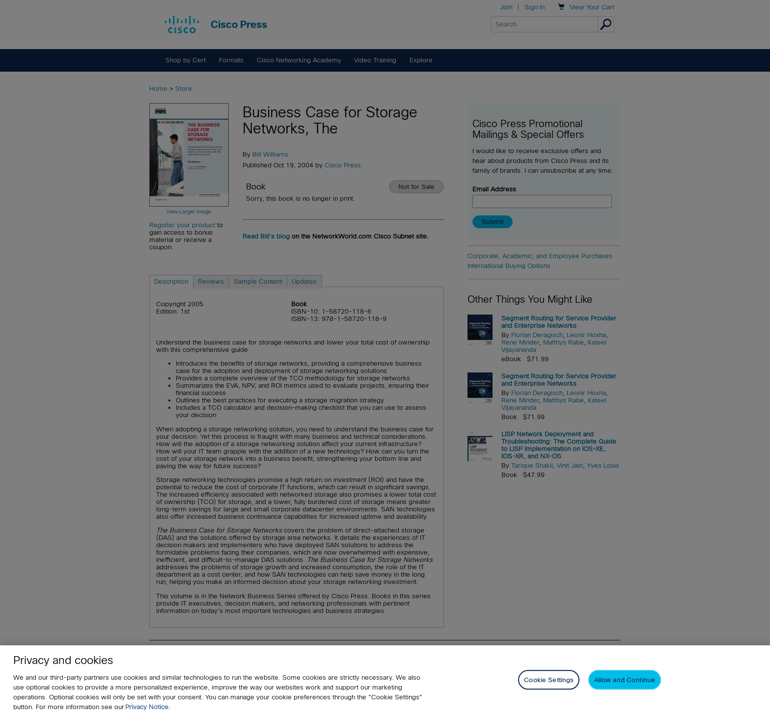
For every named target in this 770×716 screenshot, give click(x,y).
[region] (385, 680)
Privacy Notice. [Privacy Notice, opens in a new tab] (147, 707)
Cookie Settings (549, 680)
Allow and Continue (624, 680)
